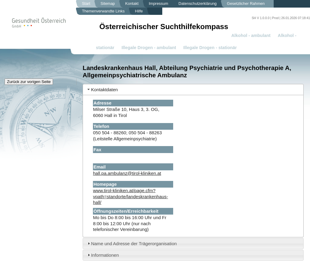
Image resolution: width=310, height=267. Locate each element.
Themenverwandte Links (103, 11)
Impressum (158, 3)
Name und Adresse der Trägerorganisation (134, 243)
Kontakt (132, 3)
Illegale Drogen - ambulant (149, 47)
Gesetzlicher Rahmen (246, 3)
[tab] (193, 89)
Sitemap (108, 3)
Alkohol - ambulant (251, 35)
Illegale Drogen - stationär (210, 47)
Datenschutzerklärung (198, 3)
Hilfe (139, 11)
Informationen (105, 255)
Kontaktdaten (104, 89)
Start (86, 3)
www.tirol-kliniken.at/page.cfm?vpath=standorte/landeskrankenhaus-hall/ (130, 196)
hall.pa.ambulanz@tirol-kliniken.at (127, 173)
